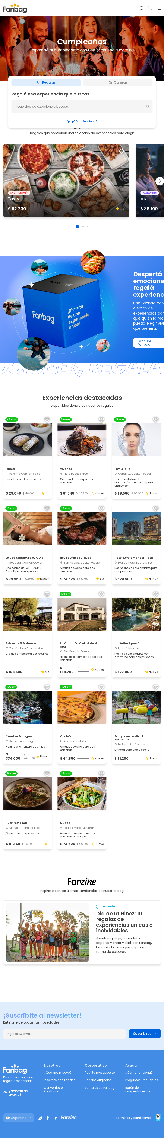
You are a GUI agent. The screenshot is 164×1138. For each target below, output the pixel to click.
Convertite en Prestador (54, 1090)
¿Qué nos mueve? (58, 1072)
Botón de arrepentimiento (137, 1090)
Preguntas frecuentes (141, 1080)
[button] (77, 226)
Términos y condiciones (133, 1118)
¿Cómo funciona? (82, 121)
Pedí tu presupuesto (100, 1072)
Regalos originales (98, 1080)
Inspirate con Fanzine (60, 1080)
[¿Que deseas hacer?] (81, 106)
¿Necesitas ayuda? (15, 1092)
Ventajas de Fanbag (99, 1088)
